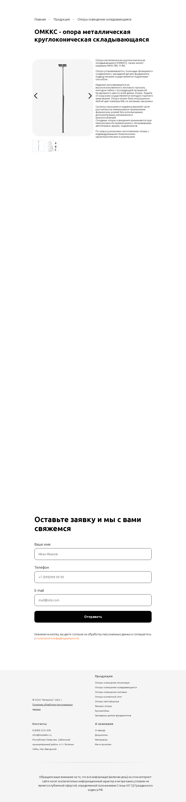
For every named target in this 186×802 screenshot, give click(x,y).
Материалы (101, 739)
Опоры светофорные (107, 701)
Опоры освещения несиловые (112, 682)
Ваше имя (42, 544)
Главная (40, 19)
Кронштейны (102, 710)
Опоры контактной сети (108, 696)
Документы (101, 735)
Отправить (93, 616)
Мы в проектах (103, 744)
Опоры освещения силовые (111, 692)
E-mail (39, 590)
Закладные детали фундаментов (113, 715)
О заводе (100, 730)
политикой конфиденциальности (57, 638)
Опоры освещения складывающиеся (104, 19)
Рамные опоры (103, 706)
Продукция (62, 19)
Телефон (41, 567)
